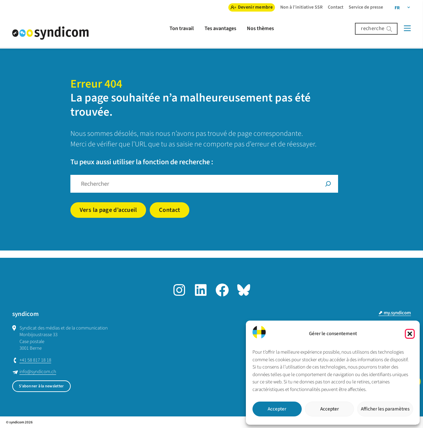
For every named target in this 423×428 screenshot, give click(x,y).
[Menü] (407, 28)
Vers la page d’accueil (108, 210)
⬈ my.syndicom (394, 312)
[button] (409, 334)
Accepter (277, 409)
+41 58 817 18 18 (35, 360)
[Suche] (328, 183)
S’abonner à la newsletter (41, 386)
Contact (169, 210)
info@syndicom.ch (37, 371)
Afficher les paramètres (385, 409)
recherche (372, 28)
